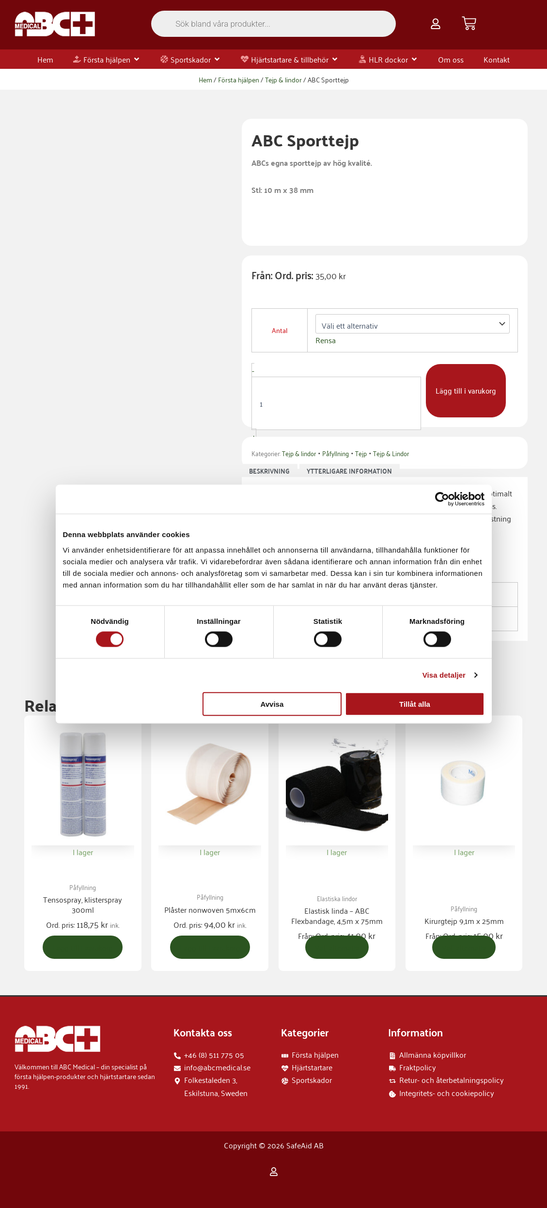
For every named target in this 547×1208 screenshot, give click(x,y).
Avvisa (271, 703)
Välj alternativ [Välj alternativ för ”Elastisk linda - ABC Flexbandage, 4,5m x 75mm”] (337, 947)
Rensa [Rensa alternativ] (325, 340)
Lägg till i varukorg (467, 390)
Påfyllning (335, 453)
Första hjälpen (238, 79)
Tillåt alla (414, 703)
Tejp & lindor (283, 79)
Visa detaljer (444, 675)
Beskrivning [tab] (269, 470)
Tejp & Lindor (391, 453)
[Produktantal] (336, 403)
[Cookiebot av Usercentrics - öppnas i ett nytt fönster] (442, 499)
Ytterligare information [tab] (349, 470)
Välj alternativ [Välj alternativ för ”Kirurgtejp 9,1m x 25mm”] (464, 947)
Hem (205, 79)
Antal (279, 330)
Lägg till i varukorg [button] (83, 947)
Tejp (361, 453)
